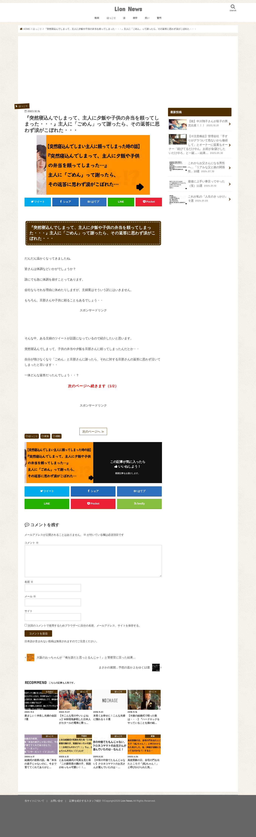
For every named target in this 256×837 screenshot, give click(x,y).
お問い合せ (57, 800)
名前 (29, 581)
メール (30, 596)
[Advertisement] (128, 71)
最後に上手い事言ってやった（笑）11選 (197, 184)
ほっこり (111, 18)
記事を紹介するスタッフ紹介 (85, 800)
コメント (32, 542)
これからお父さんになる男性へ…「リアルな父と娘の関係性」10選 (197, 167)
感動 (58, 436)
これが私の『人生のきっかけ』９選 (198, 199)
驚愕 (159, 18)
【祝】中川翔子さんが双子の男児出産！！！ (198, 124)
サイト (28, 610)
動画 (97, 18)
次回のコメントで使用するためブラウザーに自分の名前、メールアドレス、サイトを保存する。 (84, 625)
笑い (147, 18)
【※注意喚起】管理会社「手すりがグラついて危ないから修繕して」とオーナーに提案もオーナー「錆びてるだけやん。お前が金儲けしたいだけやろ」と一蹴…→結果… (198, 144)
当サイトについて (34, 800)
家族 (46, 436)
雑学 (135, 18)
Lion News (128, 8)
